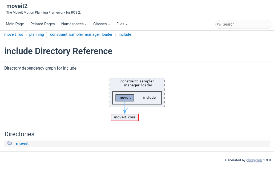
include (125, 34)
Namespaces (74, 24)
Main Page (15, 24)
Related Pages (42, 24)
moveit (22, 143)
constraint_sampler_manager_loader (81, 34)
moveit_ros (13, 34)
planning (36, 34)
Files (122, 24)
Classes (101, 24)
